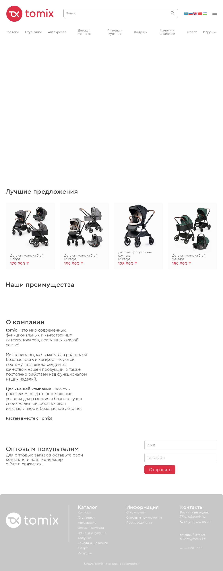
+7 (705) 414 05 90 (195, 522)
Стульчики (33, 32)
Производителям (140, 522)
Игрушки (210, 32)
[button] (214, 13)
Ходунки (141, 32)
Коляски (12, 32)
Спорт (192, 32)
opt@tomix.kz (192, 539)
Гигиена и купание (115, 32)
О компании (135, 512)
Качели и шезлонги (167, 32)
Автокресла (57, 32)
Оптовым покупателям (144, 517)
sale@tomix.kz (192, 516)
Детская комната (84, 32)
